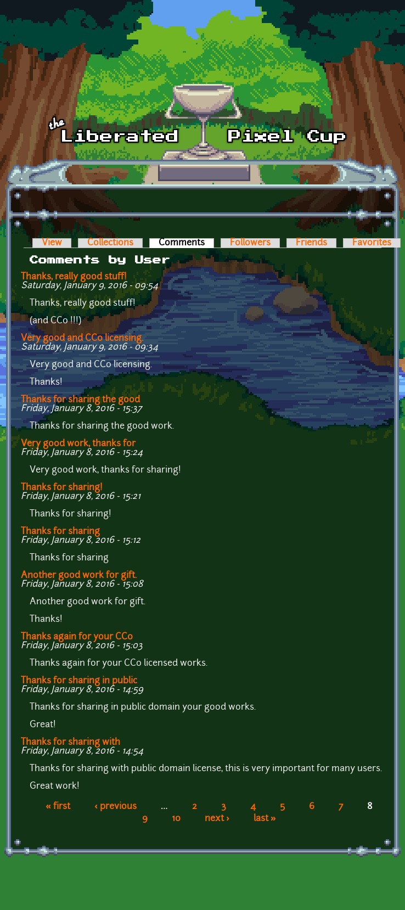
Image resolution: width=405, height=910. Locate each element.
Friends (311, 243)
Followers (250, 243)
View (52, 243)
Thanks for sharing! (62, 488)
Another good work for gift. (79, 575)
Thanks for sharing (60, 531)
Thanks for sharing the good (80, 400)
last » (265, 818)
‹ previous (115, 806)
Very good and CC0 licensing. (82, 338)
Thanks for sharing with (70, 742)
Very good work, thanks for (78, 444)
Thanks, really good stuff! (74, 277)
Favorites (371, 243)
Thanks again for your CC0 (77, 637)
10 (176, 818)
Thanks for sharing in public (79, 681)
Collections (110, 243)
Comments (186, 243)
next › (217, 818)
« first (58, 806)
